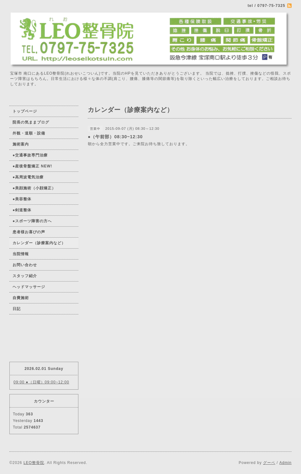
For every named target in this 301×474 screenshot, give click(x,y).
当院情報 (21, 254)
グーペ (269, 463)
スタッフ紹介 (25, 276)
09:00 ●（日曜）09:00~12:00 (41, 382)
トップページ (25, 111)
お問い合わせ (25, 265)
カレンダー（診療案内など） (39, 243)
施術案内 (21, 144)
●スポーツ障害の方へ (32, 221)
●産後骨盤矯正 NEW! (32, 166)
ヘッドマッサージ (29, 287)
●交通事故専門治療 (30, 155)
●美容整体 (22, 199)
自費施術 (21, 298)
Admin (285, 463)
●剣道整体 (22, 210)
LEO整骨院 (34, 463)
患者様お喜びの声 (29, 232)
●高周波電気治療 (28, 177)
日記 (17, 309)
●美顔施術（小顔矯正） (34, 188)
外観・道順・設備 (29, 133)
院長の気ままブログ (31, 122)
